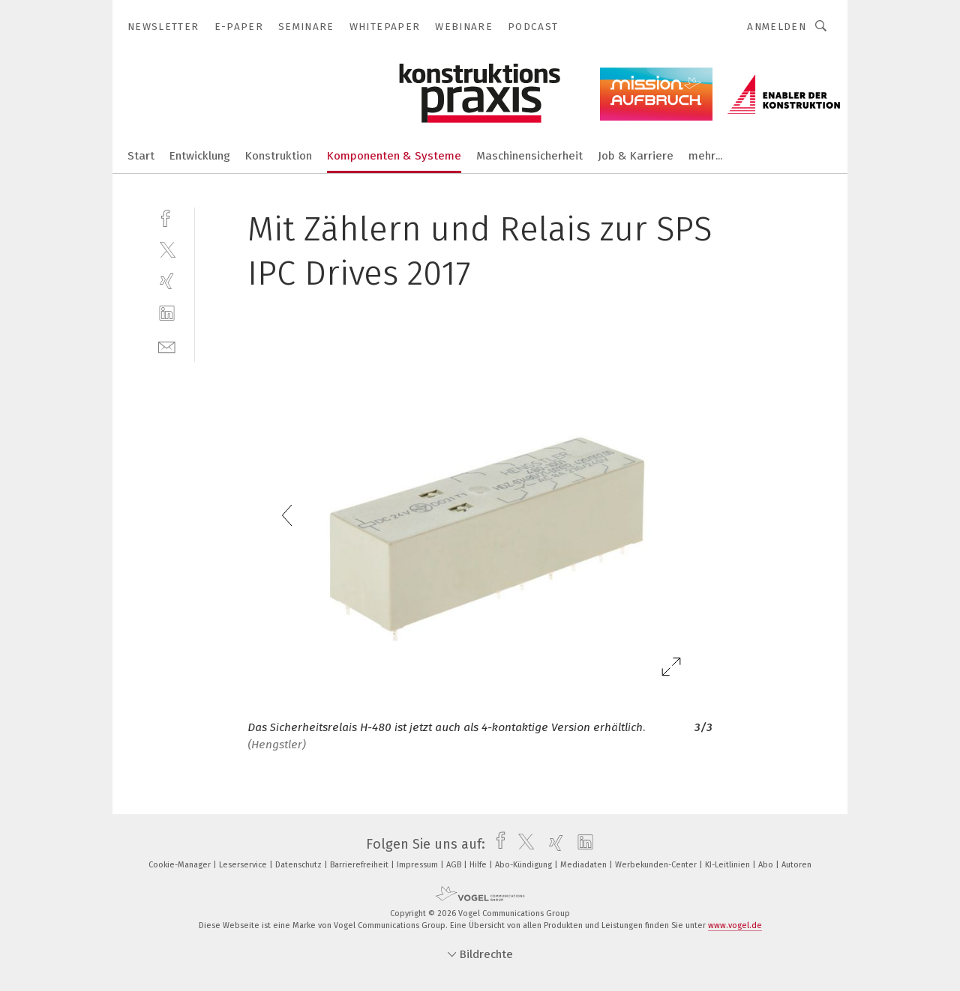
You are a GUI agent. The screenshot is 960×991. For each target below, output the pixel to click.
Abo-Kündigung (524, 865)
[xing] (167, 281)
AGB (455, 865)
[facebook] (167, 216)
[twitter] (167, 249)
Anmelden (776, 26)
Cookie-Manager (180, 865)
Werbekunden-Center (657, 865)
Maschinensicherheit (529, 156)
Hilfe (479, 865)
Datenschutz (299, 865)
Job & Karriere (636, 156)
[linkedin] (167, 313)
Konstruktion (278, 156)
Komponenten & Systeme (394, 156)
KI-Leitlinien (728, 865)
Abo (767, 865)
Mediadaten (584, 865)
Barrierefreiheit (360, 865)
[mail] (167, 345)
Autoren (797, 865)
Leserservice (244, 865)
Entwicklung (200, 156)
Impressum (418, 865)
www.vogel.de (735, 925)
